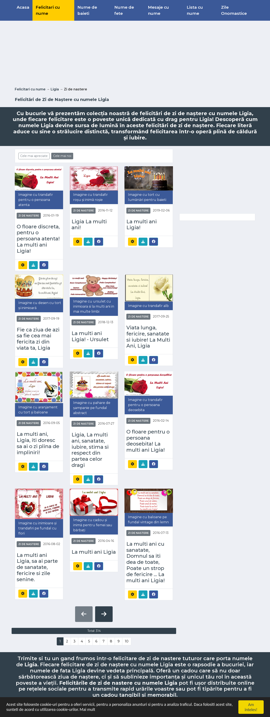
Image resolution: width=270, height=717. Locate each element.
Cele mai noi (62, 156)
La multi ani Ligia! (141, 225)
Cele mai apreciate (34, 156)
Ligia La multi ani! (89, 225)
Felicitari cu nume (48, 10)
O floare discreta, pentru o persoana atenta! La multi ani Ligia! (38, 239)
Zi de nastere (28, 215)
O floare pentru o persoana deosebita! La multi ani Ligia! (148, 441)
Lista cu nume (195, 10)
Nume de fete (124, 10)
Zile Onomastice (234, 10)
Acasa (23, 7)
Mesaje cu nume (158, 10)
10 (126, 641)
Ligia (55, 89)
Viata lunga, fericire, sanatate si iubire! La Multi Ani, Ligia (148, 337)
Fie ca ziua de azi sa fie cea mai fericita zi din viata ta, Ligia (38, 339)
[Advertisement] (135, 53)
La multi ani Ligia (94, 552)
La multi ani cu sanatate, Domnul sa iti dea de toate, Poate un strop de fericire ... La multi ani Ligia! (145, 562)
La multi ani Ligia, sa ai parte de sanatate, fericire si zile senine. (37, 567)
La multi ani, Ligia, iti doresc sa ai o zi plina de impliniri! (38, 443)
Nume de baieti (87, 10)
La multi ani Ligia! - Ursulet (90, 336)
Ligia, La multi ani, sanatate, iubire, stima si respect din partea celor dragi (90, 450)
